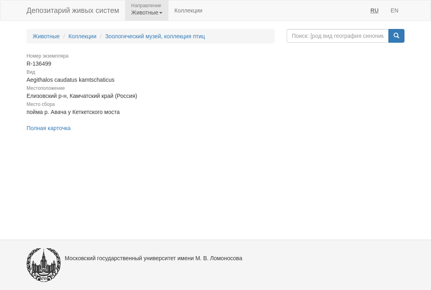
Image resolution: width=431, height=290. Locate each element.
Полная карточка (49, 128)
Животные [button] (146, 12)
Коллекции (188, 10)
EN (394, 10)
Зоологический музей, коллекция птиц (155, 36)
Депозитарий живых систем (73, 10)
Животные (46, 36)
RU (374, 10)
